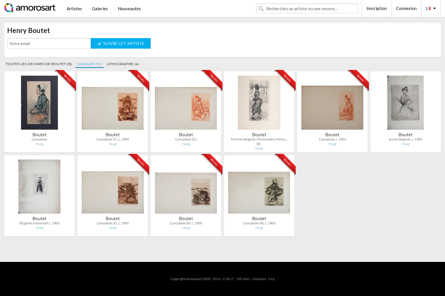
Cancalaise (39, 139)
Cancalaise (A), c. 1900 (259, 223)
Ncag (39, 144)
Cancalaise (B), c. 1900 (186, 223)
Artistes (74, 8)
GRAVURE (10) (89, 64)
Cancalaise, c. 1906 (332, 139)
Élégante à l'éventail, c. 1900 (39, 223)
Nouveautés (129, 8)
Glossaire (259, 279)
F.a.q (271, 279)
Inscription (376, 8)
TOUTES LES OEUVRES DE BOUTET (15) (39, 64)
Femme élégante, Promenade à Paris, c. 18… (259, 141)
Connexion (406, 8)
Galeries (100, 8)
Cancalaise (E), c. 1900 (112, 223)
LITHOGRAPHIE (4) (123, 64)
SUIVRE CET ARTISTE (121, 43)
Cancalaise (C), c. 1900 (112, 139)
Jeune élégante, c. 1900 (405, 139)
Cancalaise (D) (186, 139)
